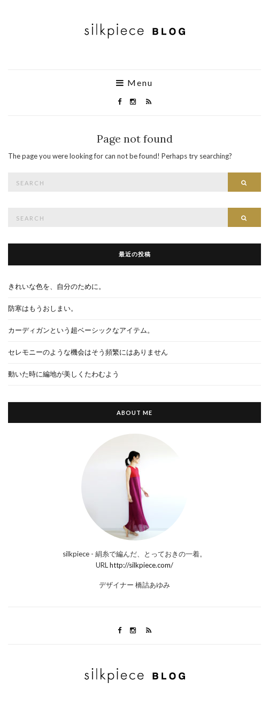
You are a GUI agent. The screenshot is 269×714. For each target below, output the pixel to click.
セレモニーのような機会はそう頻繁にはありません (88, 352)
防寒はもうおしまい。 (43, 308)
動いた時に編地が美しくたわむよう (63, 374)
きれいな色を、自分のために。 (56, 286)
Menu (134, 83)
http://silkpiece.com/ (141, 565)
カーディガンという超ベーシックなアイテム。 (81, 330)
